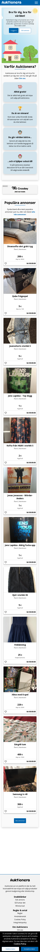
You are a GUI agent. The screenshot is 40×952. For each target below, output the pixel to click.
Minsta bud (20, 906)
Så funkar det (20, 903)
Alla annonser (20, 821)
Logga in (14, 30)
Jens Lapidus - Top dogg (20, 395)
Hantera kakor (10, 949)
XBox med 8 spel (20, 694)
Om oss (22, 78)
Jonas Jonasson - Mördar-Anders (20, 497)
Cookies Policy (20, 919)
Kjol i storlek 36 (20, 595)
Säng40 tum (20, 744)
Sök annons (25, 30)
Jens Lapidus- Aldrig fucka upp (20, 545)
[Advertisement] (20, 849)
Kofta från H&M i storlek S (20, 445)
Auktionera (20, 880)
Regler (20, 913)
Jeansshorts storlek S (20, 346)
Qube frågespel (20, 296)
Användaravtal (20, 916)
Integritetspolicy (20, 922)
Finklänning (20, 644)
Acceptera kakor (29, 949)
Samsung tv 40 (20, 794)
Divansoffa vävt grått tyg (20, 246)
